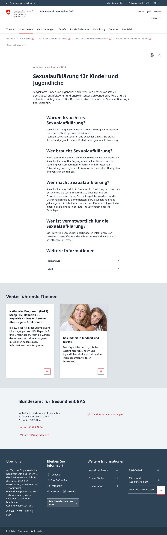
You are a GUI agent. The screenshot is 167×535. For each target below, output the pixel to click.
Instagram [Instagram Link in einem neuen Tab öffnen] (54, 485)
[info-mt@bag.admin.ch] (34, 435)
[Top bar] (126, 3)
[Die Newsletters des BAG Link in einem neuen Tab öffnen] (63, 503)
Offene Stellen (103, 478)
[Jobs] (149, 11)
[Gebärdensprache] (138, 3)
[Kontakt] (157, 11)
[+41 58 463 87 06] (31, 427)
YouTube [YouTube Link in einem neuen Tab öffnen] (53, 491)
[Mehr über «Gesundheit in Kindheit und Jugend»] (101, 371)
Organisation (103, 486)
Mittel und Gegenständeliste (144, 480)
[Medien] (141, 11)
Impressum (23, 531)
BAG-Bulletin (144, 470)
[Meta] (149, 11)
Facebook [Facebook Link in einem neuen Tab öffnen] (54, 474)
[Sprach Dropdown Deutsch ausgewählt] (156, 3)
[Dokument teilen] (159, 55)
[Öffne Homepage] (39, 15)
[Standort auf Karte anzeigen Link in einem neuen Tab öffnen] (105, 414)
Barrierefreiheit (37, 531)
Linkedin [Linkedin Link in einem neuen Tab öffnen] (69, 491)
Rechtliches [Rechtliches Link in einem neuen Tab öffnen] (11, 531)
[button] (10, 29)
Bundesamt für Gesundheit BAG (56, 11)
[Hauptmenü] (81, 29)
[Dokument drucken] (152, 55)
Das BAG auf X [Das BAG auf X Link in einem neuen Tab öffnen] (57, 480)
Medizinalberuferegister (144, 489)
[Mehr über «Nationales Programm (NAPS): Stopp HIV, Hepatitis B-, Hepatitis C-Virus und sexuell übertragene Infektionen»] (47, 371)
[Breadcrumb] (82, 41)
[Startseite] (10, 38)
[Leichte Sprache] (114, 3)
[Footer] (83, 531)
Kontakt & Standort (103, 470)
